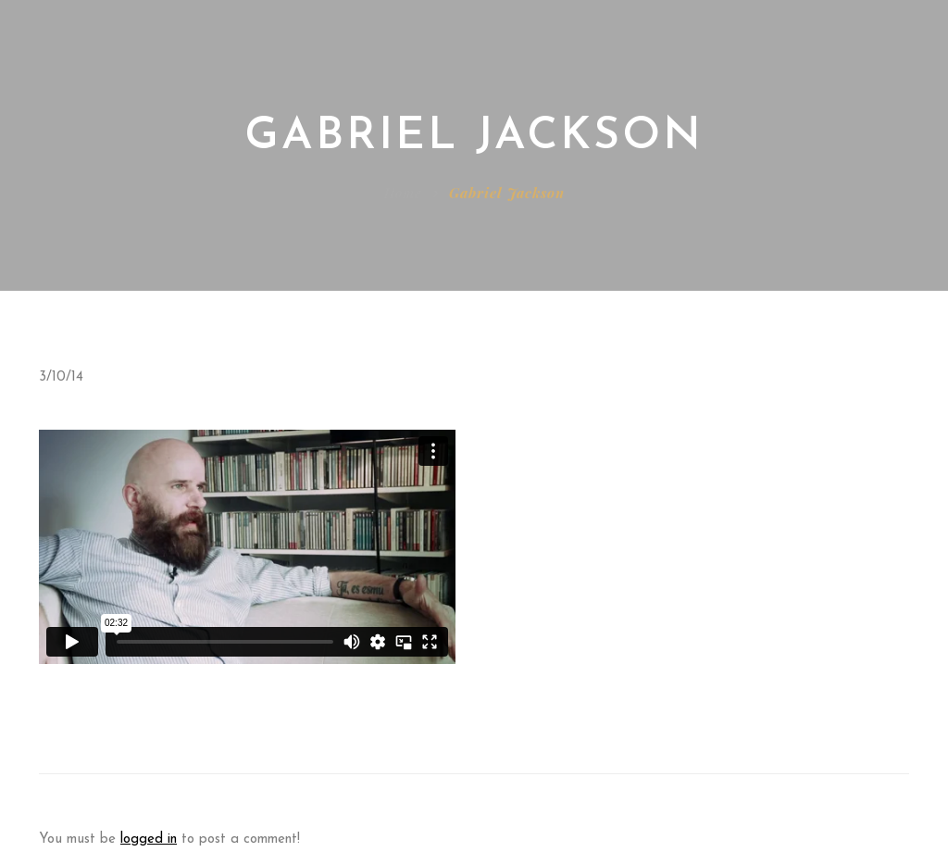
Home (402, 192)
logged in (148, 839)
